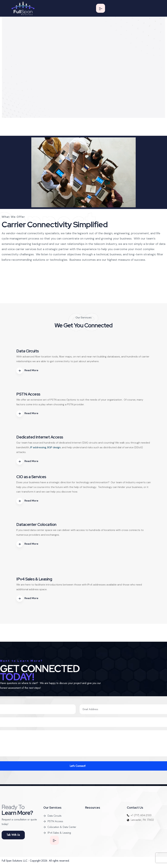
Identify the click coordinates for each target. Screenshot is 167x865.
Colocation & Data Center (61, 827)
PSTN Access (55, 821)
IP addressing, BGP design (45, 447)
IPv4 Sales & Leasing (59, 833)
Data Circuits (54, 816)
